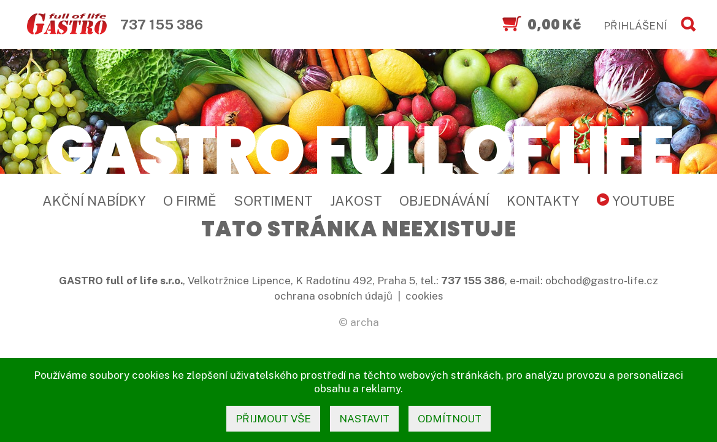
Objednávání (444, 201)
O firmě (190, 201)
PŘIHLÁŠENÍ (635, 26)
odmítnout (449, 419)
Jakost (356, 201)
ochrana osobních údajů (333, 296)
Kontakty (543, 201)
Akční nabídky (94, 201)
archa (364, 322)
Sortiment (273, 201)
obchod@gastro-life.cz (601, 280)
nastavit (364, 419)
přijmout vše (273, 419)
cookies (424, 296)
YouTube (636, 201)
